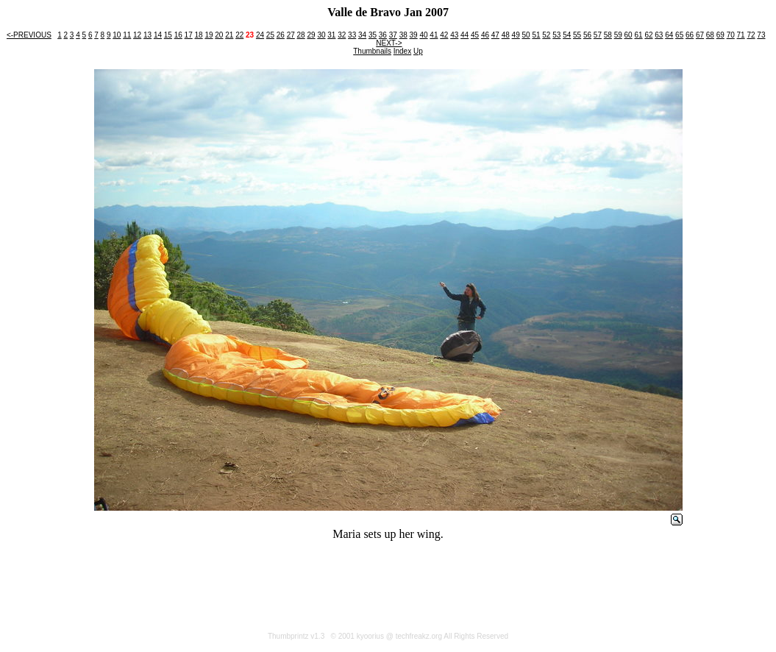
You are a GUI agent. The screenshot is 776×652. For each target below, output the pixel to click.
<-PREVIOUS (29, 35)
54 (567, 35)
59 (618, 35)
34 (362, 35)
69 (720, 35)
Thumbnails (372, 51)
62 (648, 35)
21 (229, 35)
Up (418, 51)
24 (260, 35)
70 (731, 35)
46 (485, 35)
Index (402, 51)
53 (556, 35)
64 (669, 35)
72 (751, 35)
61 (638, 35)
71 (741, 35)
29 (311, 35)
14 (158, 35)
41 (434, 35)
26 (281, 35)
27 (291, 35)
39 (414, 35)
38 (403, 35)
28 (301, 35)
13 (147, 35)
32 (342, 35)
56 (587, 35)
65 (679, 35)
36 (383, 35)
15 (168, 35)
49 (516, 35)
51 (536, 35)
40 (423, 35)
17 (189, 35)
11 (127, 35)
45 (475, 35)
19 (208, 35)
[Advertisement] (388, 586)
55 (577, 35)
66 (690, 35)
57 (598, 35)
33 (352, 35)
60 (628, 35)
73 (761, 35)
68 (710, 35)
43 (454, 35)
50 (526, 35)
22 (239, 35)
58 (608, 35)
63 (659, 35)
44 (464, 35)
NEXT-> (389, 43)
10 (117, 35)
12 (137, 35)
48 (506, 35)
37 (393, 35)
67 (700, 35)
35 (373, 35)
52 (546, 35)
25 (270, 35)
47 (495, 35)
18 (199, 35)
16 (178, 35)
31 (331, 35)
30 (321, 35)
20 (219, 35)
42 (444, 35)
